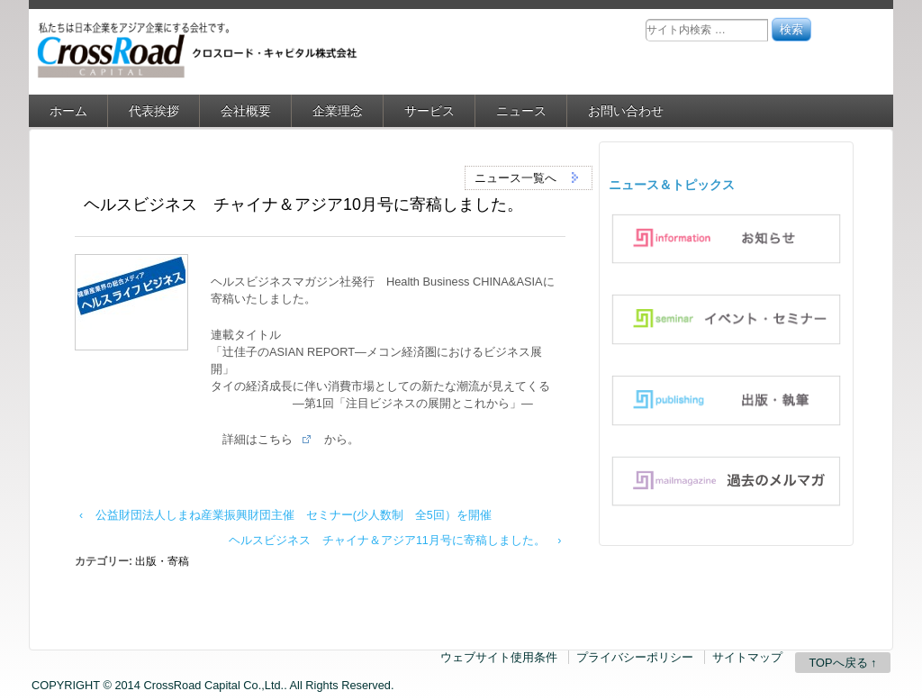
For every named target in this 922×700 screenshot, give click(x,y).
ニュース (521, 111)
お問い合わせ (626, 111)
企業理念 (337, 111)
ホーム (68, 111)
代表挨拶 (154, 111)
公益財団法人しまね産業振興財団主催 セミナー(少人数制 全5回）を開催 (293, 515)
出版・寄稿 (162, 561)
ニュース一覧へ (529, 177)
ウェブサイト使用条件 (498, 657)
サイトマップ (747, 657)
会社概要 (246, 111)
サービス (429, 111)
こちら (275, 439)
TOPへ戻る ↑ (842, 662)
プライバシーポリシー (634, 657)
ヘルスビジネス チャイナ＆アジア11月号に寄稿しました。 (387, 540)
